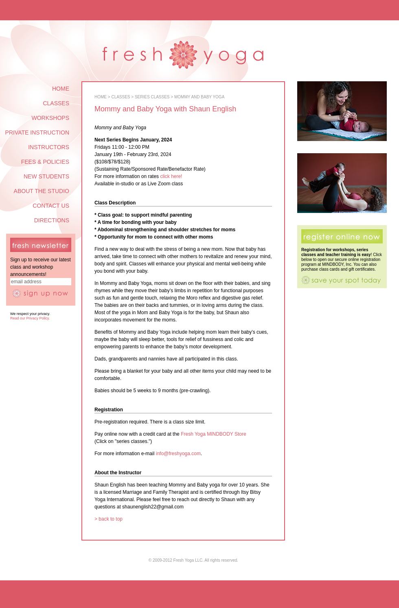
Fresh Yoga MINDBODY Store (213, 434)
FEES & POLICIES (45, 162)
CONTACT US (51, 205)
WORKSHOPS (50, 118)
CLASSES (56, 103)
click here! (171, 176)
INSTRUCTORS (48, 147)
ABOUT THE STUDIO (41, 191)
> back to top (108, 519)
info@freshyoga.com (178, 453)
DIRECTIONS (51, 220)
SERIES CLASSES (152, 97)
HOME (60, 88)
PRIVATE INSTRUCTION (37, 132)
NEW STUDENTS (46, 176)
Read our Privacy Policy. (30, 318)
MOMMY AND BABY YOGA (199, 97)
